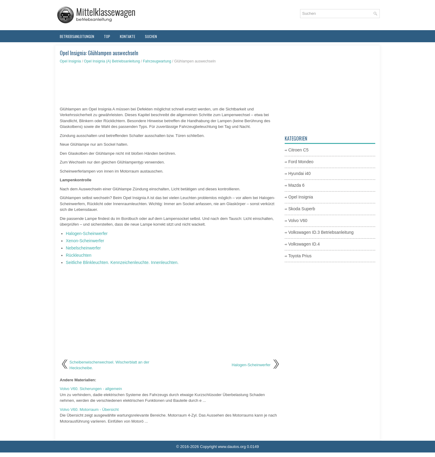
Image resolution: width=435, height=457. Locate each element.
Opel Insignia (70, 61)
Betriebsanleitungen (77, 36)
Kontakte (127, 36)
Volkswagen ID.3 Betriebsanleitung (320, 232)
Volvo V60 (297, 220)
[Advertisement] (170, 85)
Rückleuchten (78, 255)
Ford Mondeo (300, 161)
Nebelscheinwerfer (83, 248)
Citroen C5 (298, 150)
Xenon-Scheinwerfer (85, 240)
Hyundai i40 (299, 173)
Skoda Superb (301, 208)
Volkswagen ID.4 (304, 244)
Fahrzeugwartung (157, 61)
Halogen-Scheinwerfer (87, 233)
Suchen (151, 36)
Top (107, 36)
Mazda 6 (296, 185)
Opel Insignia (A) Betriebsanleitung (112, 61)
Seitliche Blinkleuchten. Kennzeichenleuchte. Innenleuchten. (122, 262)
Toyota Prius (300, 255)
